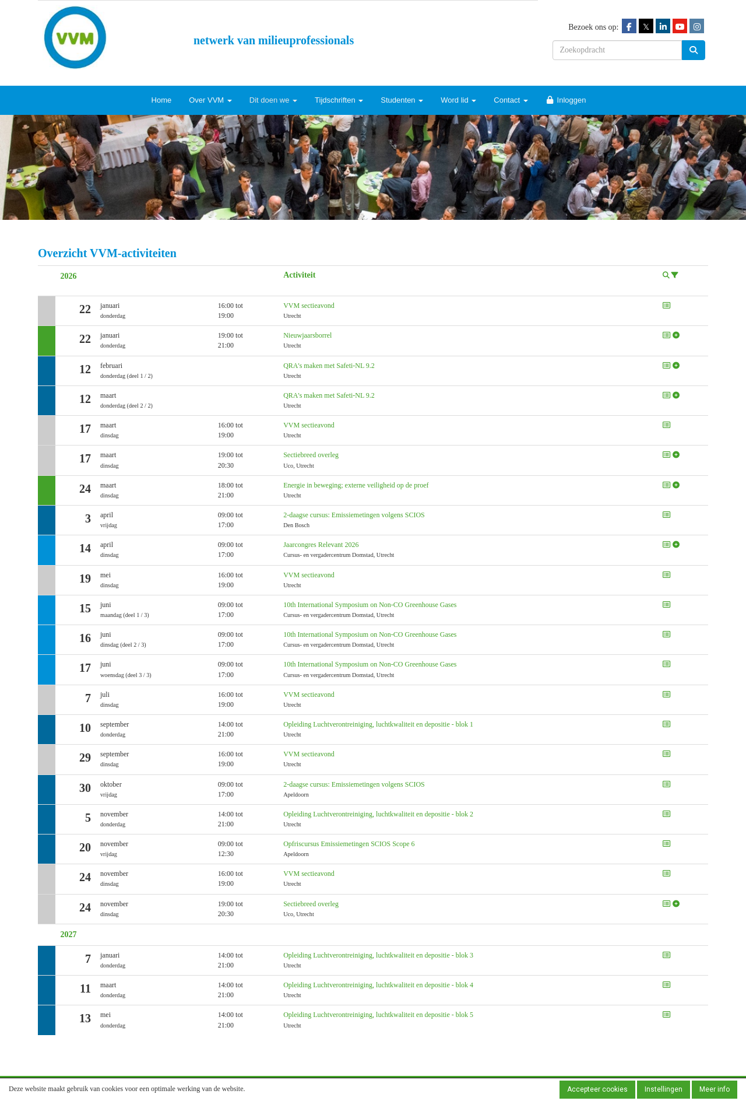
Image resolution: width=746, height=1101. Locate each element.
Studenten (402, 100)
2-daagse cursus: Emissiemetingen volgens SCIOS (354, 515)
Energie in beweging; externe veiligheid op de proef (355, 485)
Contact (510, 100)
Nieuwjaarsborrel (307, 335)
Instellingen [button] (663, 1089)
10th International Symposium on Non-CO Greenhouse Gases (369, 605)
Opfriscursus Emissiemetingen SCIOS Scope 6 (348, 844)
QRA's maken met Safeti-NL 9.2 (329, 366)
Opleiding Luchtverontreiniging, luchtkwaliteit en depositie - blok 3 (378, 955)
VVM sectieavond (309, 305)
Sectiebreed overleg (311, 455)
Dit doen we (273, 100)
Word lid (458, 100)
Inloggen (566, 100)
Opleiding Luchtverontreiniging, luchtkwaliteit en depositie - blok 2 (378, 814)
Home (162, 100)
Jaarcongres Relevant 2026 (320, 545)
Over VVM (210, 100)
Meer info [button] (714, 1089)
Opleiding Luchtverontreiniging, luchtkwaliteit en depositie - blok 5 (378, 1015)
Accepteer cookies (597, 1089)
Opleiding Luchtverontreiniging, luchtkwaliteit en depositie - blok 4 (378, 985)
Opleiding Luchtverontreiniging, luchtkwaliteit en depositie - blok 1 (378, 724)
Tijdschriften (339, 100)
